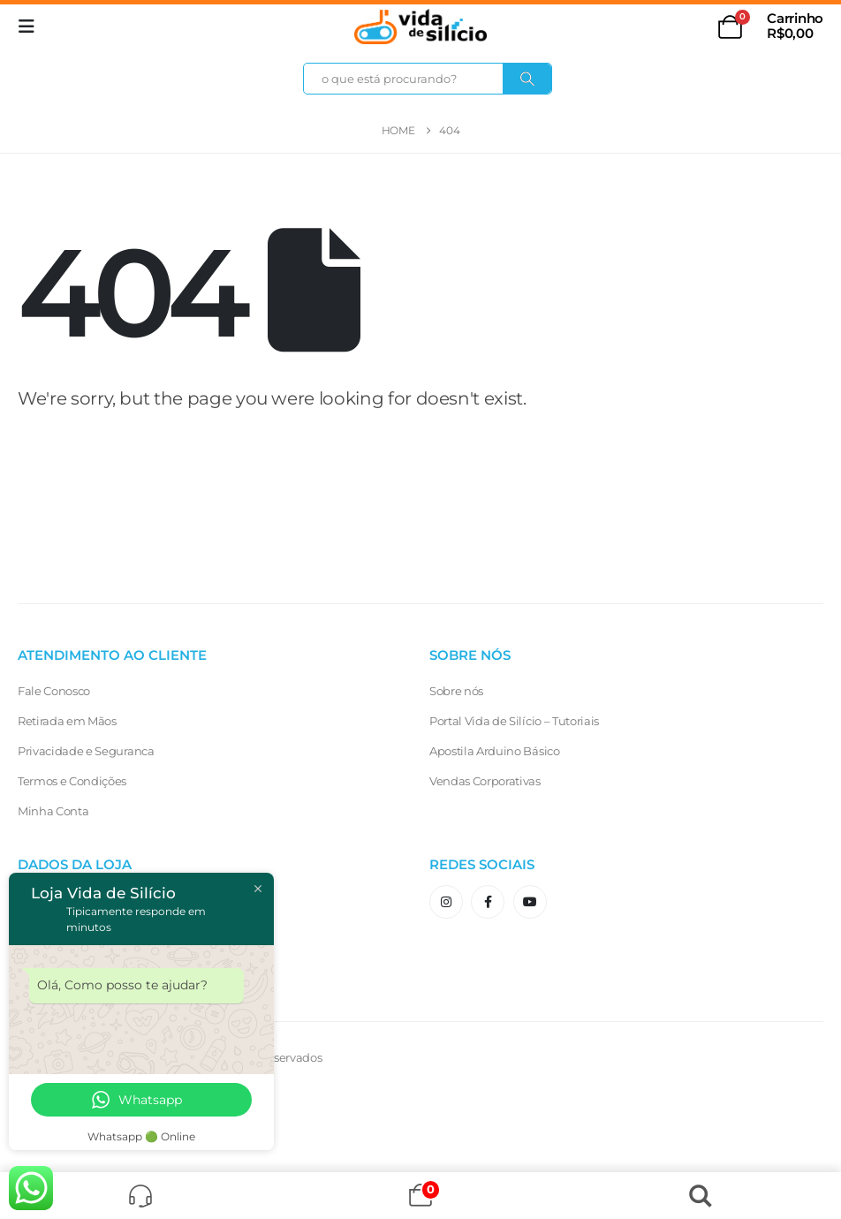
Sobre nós (456, 691)
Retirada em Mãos (67, 721)
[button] (32, 26)
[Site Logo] (420, 26)
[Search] (527, 79)
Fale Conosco (54, 691)
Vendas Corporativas (485, 781)
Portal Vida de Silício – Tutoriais (514, 721)
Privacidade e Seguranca (86, 751)
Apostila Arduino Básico (494, 751)
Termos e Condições (72, 781)
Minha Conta (53, 811)
